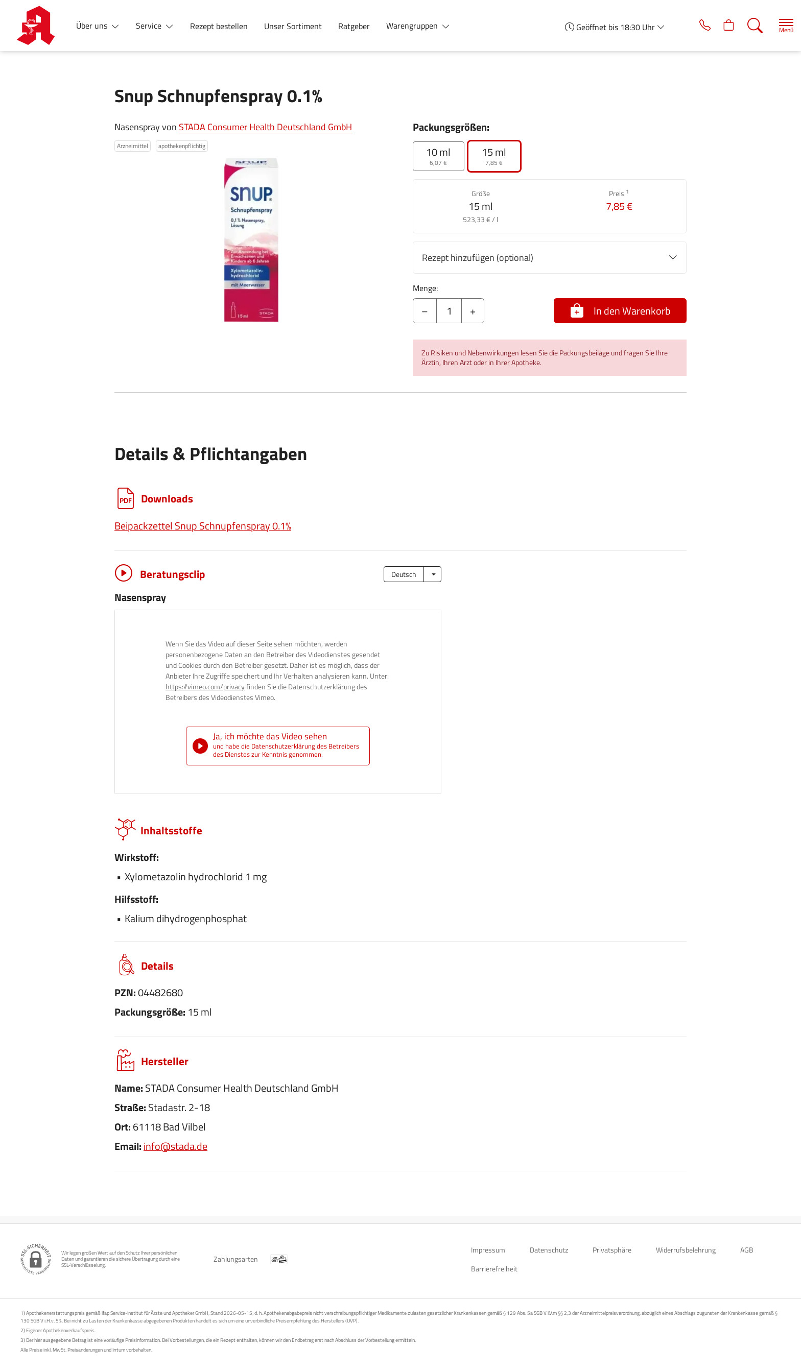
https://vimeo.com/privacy (205, 686)
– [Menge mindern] (424, 311)
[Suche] (744, 25)
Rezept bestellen (219, 26)
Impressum (488, 1249)
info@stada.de (175, 1153)
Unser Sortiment (293, 26)
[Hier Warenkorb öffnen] (715, 25)
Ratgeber (354, 26)
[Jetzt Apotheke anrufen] (687, 25)
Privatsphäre (612, 1249)
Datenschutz (549, 1249)
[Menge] (449, 311)
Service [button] (149, 25)
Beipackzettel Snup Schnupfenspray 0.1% (202, 526)
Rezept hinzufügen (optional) (549, 257)
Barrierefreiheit (494, 1268)
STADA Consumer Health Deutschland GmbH (265, 127)
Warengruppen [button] (413, 25)
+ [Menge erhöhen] (473, 311)
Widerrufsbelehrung (686, 1249)
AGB (746, 1249)
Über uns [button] (92, 25)
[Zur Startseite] (39, 25)
